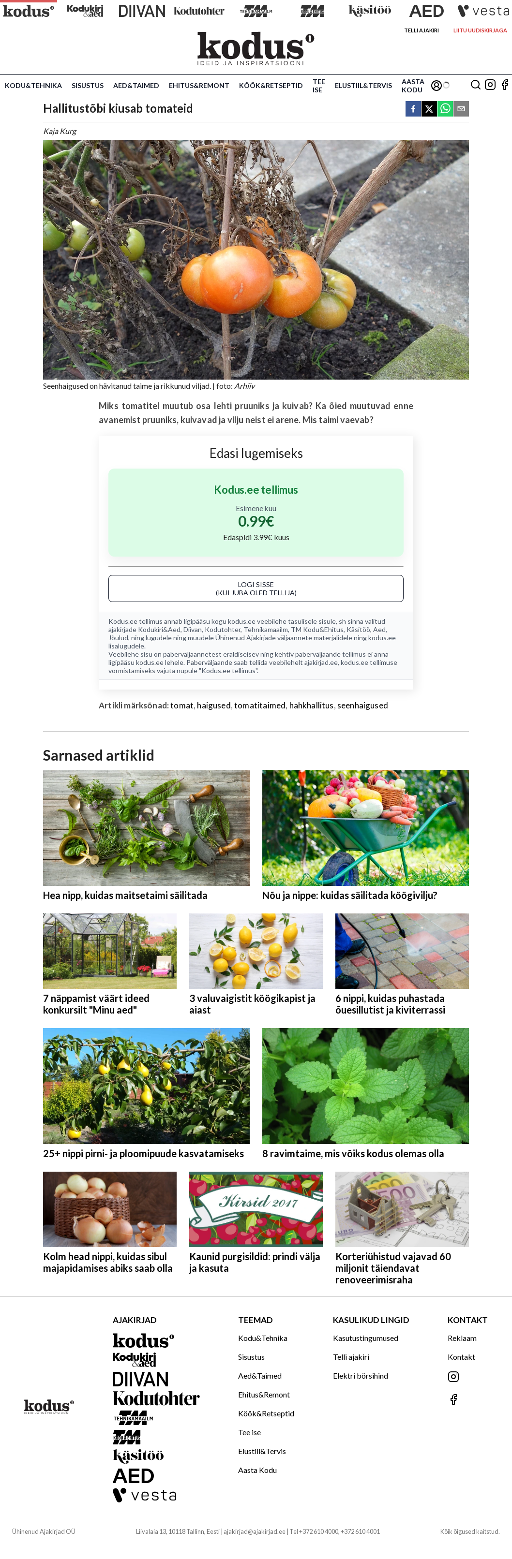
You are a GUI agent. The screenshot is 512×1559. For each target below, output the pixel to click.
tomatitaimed (260, 705)
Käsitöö (358, 629)
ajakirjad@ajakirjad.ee (255, 1531)
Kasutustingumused (365, 1337)
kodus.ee (242, 621)
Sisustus (88, 85)
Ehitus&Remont (199, 85)
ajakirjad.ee (321, 662)
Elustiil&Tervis (363, 85)
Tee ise (319, 85)
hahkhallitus (311, 705)
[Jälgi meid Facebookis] (504, 85)
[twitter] (429, 109)
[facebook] (413, 109)
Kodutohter (223, 629)
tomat (182, 705)
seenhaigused (362, 705)
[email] (461, 109)
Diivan (192, 629)
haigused (213, 705)
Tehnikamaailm (265, 629)
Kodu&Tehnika (33, 85)
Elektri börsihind (360, 1375)
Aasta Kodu (413, 85)
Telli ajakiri (421, 30)
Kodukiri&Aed (159, 629)
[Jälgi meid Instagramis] (490, 85)
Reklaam (462, 1337)
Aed (379, 629)
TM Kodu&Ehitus (317, 629)
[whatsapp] (445, 109)
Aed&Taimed (136, 85)
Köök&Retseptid (271, 85)
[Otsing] (475, 85)
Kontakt (461, 1356)
